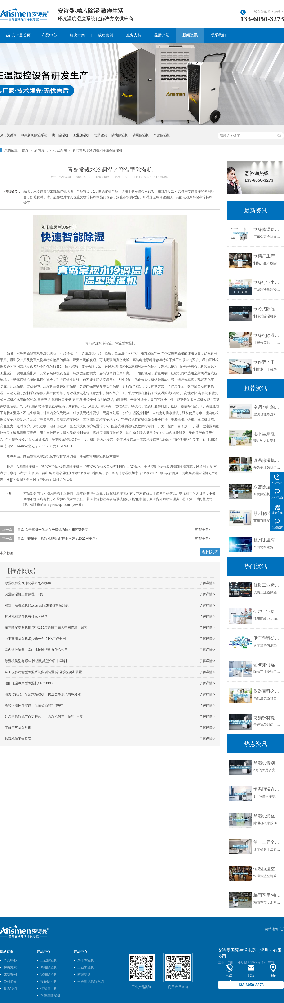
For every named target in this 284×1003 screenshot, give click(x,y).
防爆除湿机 (141, 135)
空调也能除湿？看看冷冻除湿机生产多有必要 (267, 407)
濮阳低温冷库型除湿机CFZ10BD (29, 683)
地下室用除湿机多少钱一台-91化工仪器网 (35, 639)
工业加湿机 (81, 135)
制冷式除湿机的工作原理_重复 (267, 309)
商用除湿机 (48, 967)
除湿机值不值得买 (18, 739)
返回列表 (210, 551)
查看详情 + (203, 529)
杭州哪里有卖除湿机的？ (267, 540)
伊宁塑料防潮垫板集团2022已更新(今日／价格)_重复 (267, 638)
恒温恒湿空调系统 (267, 868)
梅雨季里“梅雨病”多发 (267, 895)
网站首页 (6, 952)
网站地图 (271, 929)
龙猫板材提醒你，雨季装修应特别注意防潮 (267, 717)
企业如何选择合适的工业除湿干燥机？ (267, 664)
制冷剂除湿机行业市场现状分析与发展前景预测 (267, 335)
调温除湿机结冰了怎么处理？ (267, 460)
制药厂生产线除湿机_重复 (267, 256)
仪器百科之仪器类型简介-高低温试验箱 (267, 691)
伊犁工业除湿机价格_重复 (267, 611)
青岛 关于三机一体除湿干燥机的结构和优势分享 (53, 529)
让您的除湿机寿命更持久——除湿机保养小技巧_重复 (44, 716)
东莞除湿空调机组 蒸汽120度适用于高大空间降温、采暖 (46, 627)
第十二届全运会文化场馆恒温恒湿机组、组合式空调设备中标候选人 (267, 842)
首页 (25, 150)
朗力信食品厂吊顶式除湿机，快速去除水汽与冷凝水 (43, 694)
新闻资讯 (190, 35)
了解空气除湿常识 (18, 727)
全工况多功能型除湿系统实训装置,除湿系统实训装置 (43, 672)
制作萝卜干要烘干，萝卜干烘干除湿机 (267, 362)
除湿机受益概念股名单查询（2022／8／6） (267, 815)
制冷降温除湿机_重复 (267, 229)
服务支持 (133, 35)
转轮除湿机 (48, 981)
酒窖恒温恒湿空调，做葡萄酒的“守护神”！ (36, 705)
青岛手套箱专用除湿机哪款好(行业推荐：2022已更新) (57, 538)
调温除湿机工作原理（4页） (25, 594)
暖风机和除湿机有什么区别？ (26, 616)
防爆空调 (100, 135)
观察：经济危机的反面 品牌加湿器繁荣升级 (37, 605)
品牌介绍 (161, 35)
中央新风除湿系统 (34, 135)
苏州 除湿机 (264, 513)
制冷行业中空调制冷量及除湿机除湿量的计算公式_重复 (267, 282)
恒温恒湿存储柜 (267, 789)
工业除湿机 (48, 960)
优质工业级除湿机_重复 (267, 585)
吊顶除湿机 (162, 135)
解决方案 (77, 35)
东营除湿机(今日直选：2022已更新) (267, 487)
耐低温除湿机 (50, 996)
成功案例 (105, 35)
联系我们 (218, 35)
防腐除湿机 (119, 135)
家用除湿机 (48, 974)
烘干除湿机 (60, 135)
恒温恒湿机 (48, 988)
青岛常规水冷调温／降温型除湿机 (97, 150)
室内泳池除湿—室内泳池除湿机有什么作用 (36, 650)
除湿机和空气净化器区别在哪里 (28, 583)
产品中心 (49, 35)
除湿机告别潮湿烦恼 (267, 762)
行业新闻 (60, 150)
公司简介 (10, 981)
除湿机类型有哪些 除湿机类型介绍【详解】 (37, 661)
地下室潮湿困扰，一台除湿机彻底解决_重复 (267, 433)
